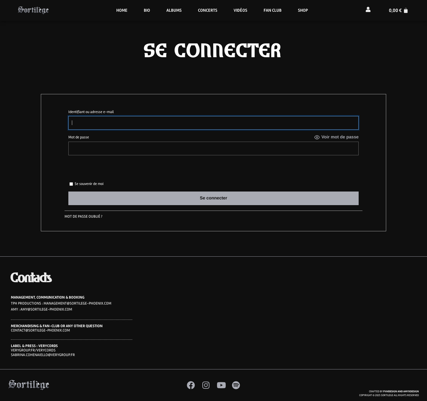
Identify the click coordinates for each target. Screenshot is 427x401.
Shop (303, 10)
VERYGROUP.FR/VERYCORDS (33, 350)
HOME (121, 10)
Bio (147, 10)
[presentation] (105, 169)
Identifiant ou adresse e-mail (91, 112)
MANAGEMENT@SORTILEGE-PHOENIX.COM (77, 303)
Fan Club (273, 10)
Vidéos (240, 10)
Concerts (207, 10)
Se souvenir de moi (86, 183)
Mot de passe (78, 137)
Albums (174, 10)
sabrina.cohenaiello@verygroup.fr (43, 355)
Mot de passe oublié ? (83, 216)
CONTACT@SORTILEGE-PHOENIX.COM (40, 330)
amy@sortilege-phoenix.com (46, 309)
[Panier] (398, 10)
